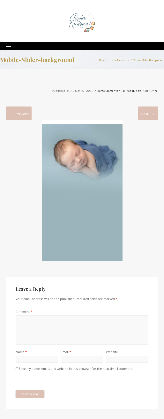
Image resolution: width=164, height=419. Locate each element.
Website (112, 352)
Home (102, 60)
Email (66, 352)
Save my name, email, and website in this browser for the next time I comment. (76, 369)
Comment (24, 312)
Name (21, 352)
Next (148, 113)
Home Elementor (119, 60)
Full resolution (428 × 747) (139, 90)
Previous (19, 113)
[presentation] (45, 380)
